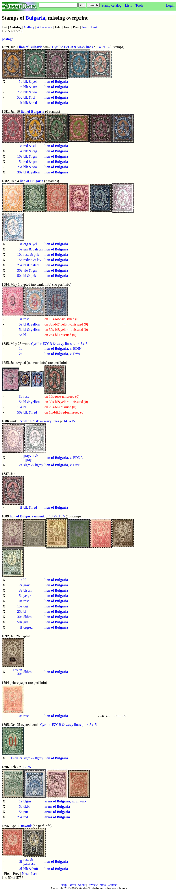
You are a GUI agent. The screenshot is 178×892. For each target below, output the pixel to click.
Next (85, 27)
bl (24, 335)
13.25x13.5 (57, 516)
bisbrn (27, 590)
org (25, 606)
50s (19, 276)
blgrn (27, 801)
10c (19, 87)
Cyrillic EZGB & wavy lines (72, 47)
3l (20, 869)
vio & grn (30, 270)
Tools (139, 5)
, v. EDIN (63, 348)
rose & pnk (31, 254)
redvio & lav (32, 260)
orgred (27, 627)
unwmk (39, 516)
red (25, 817)
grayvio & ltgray (30, 458)
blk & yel (30, 81)
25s (19, 167)
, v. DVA (62, 354)
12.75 (27, 767)
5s (20, 151)
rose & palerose (29, 861)
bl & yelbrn (31, 172)
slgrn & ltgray (33, 465)
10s (19, 156)
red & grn (30, 162)
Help (64, 884)
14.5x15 (103, 47)
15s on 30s (17, 672)
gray (26, 585)
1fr (20, 103)
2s (20, 354)
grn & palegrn (33, 249)
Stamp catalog (111, 5)
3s (20, 146)
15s (19, 162)
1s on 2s (16, 758)
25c (19, 92)
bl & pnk (29, 276)
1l (20, 507)
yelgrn (27, 596)
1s (20, 348)
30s (19, 172)
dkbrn (27, 617)
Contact (112, 884)
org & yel (30, 244)
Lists (128, 5)
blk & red (30, 103)
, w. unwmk (65, 801)
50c (19, 97)
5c (20, 81)
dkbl (26, 806)
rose (26, 319)
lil (24, 580)
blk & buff (30, 869)
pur (25, 812)
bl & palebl (31, 265)
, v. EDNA (63, 458)
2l (20, 861)
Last (94, 27)
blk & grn (30, 87)
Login (170, 5)
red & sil (29, 146)
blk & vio (30, 92)
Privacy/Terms (97, 884)
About (81, 884)
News (72, 884)
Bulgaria (35, 18)
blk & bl (29, 97)
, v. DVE (62, 465)
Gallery (29, 27)
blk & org (30, 151)
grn (25, 622)
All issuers (44, 27)
